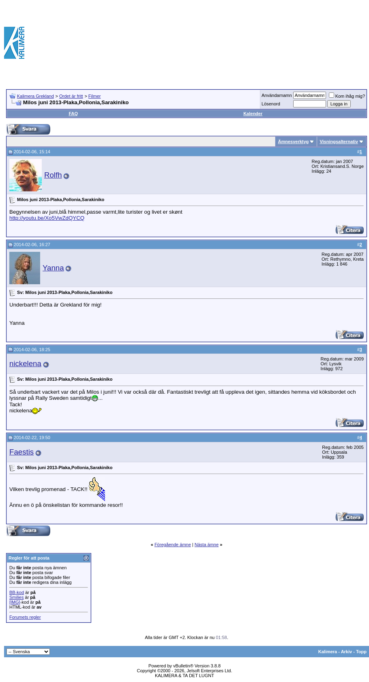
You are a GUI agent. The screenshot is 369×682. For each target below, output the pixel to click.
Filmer (94, 96)
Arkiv (346, 651)
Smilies (16, 597)
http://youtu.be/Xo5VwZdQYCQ (46, 218)
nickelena (25, 363)
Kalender (252, 113)
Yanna (53, 268)
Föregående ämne (172, 544)
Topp (361, 651)
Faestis (21, 452)
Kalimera (327, 651)
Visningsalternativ (339, 141)
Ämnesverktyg (293, 141)
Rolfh (53, 175)
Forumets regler (25, 617)
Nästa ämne (207, 544)
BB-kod (16, 592)
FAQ (73, 113)
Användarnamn (277, 95)
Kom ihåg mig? (347, 96)
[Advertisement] (327, 42)
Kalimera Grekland (35, 96)
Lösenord (271, 103)
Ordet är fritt (71, 96)
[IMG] (14, 602)
